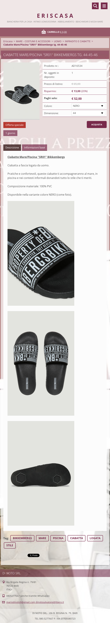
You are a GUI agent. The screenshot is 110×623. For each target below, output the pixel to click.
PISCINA (58, 538)
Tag (5, 538)
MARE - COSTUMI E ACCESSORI (33, 41)
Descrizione (12, 147)
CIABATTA (76, 538)
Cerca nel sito (95, 6)
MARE (42, 538)
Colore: (48, 106)
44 (74, 113)
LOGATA (95, 538)
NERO (76, 105)
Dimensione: (51, 113)
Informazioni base (34, 147)
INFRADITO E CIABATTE (77, 41)
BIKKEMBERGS (22, 538)
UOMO (57, 41)
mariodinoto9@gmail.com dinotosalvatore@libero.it (35, 602)
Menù (104, 6)
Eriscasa (8, 41)
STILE (9, 545)
